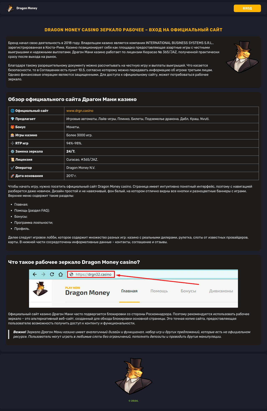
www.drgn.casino (79, 111)
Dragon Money (21, 8)
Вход (247, 8)
